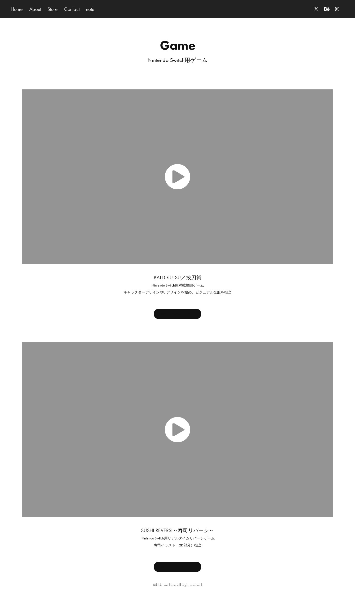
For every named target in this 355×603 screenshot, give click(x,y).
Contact (72, 9)
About (35, 9)
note (90, 9)
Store (52, 9)
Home (17, 9)
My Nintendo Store (177, 314)
